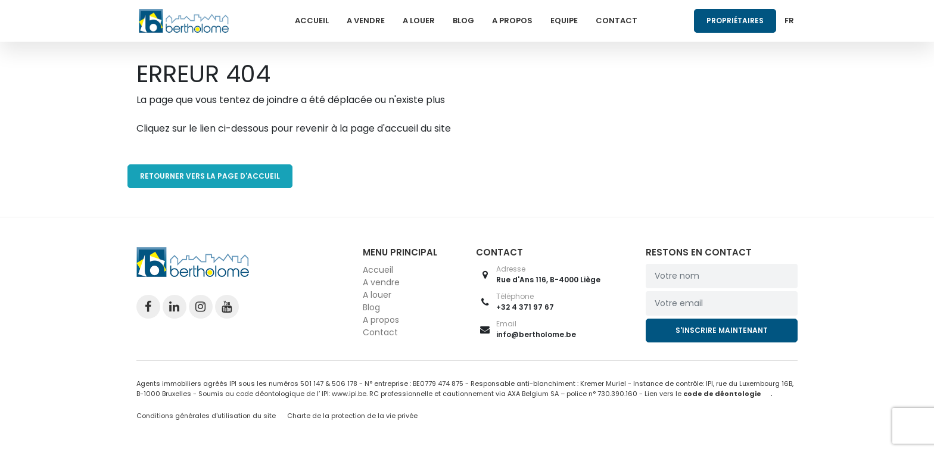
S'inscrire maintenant (721, 330)
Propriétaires (735, 20)
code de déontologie (722, 393)
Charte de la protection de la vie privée (352, 415)
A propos (512, 20)
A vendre (366, 20)
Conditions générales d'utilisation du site (206, 415)
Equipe (564, 20)
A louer (419, 20)
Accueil (312, 20)
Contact (616, 20)
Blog (463, 20)
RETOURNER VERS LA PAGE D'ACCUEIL (210, 176)
